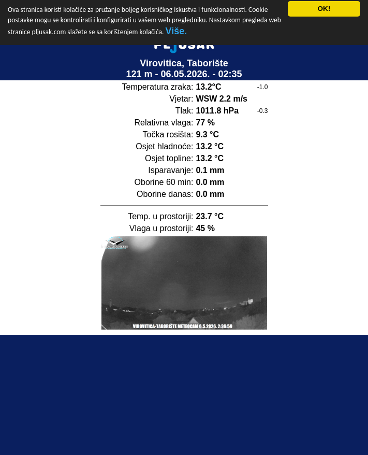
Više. (176, 26)
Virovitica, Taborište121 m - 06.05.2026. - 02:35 (184, 64)
